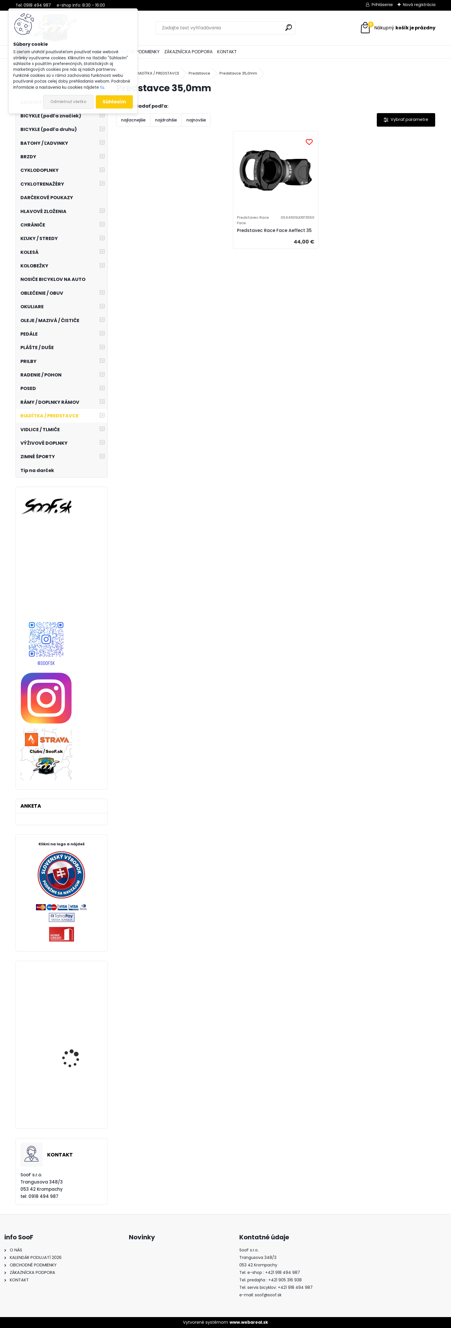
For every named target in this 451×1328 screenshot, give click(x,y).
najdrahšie (166, 120)
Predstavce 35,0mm (238, 73)
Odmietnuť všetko (68, 101)
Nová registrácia (419, 4)
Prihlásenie (382, 4)
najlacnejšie (133, 120)
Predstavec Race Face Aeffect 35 (267, 239)
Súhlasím (114, 101)
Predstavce (199, 73)
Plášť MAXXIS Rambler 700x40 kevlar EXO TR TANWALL (75, 1105)
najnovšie (196, 120)
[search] (288, 27)
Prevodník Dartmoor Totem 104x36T (74, 1002)
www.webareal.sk (249, 1322)
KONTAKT (227, 52)
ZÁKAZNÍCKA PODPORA (188, 52)
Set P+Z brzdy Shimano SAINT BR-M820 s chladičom (76, 1052)
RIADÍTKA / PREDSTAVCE (157, 73)
